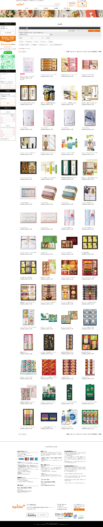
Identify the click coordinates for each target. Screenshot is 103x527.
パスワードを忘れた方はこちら (7, 83)
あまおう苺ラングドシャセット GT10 (69, 74)
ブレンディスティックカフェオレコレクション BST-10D (33, 427)
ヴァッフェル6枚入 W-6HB (88, 327)
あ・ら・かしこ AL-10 (66, 327)
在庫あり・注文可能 (25, 44)
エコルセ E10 (44, 252)
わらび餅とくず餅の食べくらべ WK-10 (49, 352)
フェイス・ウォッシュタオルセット (28, 152)
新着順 (85, 51)
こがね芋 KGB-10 (65, 377)
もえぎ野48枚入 (85, 252)
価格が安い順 (73, 51)
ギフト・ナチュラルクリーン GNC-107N (91, 152)
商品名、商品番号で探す (38, 32)
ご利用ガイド (60, 506)
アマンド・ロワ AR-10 (66, 252)
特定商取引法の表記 (62, 509)
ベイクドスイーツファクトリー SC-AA (49, 74)
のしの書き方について (79, 504)
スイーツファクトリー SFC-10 (68, 277)
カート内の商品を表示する (57, 44)
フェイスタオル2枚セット (87, 202)
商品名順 (89, 51)
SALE (37, 41)
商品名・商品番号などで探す (26, 32)
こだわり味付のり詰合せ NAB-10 (27, 103)
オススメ (44, 41)
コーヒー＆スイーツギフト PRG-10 (28, 327)
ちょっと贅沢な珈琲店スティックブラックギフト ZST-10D (54, 427)
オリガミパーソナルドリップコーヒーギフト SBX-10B (53, 402)
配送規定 (46, 8)
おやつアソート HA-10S (46, 327)
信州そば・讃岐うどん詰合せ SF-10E (90, 103)
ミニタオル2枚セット (25, 202)
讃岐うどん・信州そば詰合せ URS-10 (90, 177)
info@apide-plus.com (25, 491)
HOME (26, 8)
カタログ (36, 8)
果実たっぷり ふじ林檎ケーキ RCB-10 (49, 377)
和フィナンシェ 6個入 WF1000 (89, 302)
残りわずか (29, 41)
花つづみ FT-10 (85, 377)
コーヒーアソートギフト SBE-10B (69, 402)
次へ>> (24, 51)
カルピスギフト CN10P (66, 427)
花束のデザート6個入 (45, 277)
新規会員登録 (72, 3)
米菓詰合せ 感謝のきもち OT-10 (27, 402)
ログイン (72, 5)
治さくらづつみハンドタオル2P (27, 76)
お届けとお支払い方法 (79, 506)
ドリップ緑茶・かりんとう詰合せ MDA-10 (50, 177)
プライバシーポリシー (62, 507)
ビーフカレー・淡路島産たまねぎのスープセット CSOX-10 (74, 103)
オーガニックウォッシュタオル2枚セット (29, 252)
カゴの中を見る (8, 32)
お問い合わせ (67, 8)
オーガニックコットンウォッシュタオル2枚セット (52, 152)
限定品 (51, 41)
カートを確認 (82, 5)
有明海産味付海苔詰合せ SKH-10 (68, 177)
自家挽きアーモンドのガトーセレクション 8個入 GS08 (32, 302)
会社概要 (56, 8)
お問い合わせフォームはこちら (22, 492)
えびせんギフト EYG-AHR (88, 74)
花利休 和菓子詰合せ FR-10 (67, 352)
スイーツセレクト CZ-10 (25, 177)
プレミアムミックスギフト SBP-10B (90, 402)
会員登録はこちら (79, 509)
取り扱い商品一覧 (61, 504)
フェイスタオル (23, 127)
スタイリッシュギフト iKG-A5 (68, 152)
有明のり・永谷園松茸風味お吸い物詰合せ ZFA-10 (52, 103)
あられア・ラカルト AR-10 (26, 377)
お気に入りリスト (44, 44)
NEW (22, 41)
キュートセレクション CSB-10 (89, 277)
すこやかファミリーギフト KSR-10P (90, 427)
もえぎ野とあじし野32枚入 (26, 277)
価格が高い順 (80, 51)
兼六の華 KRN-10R (86, 352)
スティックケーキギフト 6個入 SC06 (49, 302)
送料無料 (34, 44)
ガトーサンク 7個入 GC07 (67, 302)
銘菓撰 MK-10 (23, 352)
